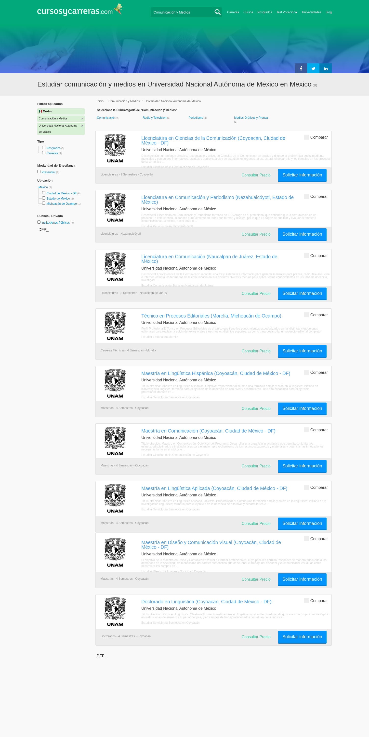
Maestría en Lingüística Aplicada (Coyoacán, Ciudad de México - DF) (214, 488)
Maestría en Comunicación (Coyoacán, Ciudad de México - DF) (208, 431)
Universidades (311, 12)
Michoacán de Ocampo (61, 203)
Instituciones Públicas (57, 222)
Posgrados (264, 12)
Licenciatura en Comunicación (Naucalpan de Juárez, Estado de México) (209, 259)
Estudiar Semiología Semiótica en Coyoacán (170, 397)
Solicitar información (302, 175)
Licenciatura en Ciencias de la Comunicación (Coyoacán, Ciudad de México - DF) (213, 140)
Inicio (100, 101)
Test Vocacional (287, 12)
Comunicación (106, 117)
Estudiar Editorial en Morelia (159, 337)
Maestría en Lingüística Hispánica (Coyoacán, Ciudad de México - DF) (215, 373)
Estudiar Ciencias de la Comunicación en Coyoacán (175, 167)
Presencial (48, 172)
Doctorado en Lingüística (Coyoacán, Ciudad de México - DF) (206, 601)
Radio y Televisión (155, 117)
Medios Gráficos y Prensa (251, 117)
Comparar (316, 137)
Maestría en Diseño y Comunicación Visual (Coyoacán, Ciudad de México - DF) (211, 545)
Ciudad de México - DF (61, 193)
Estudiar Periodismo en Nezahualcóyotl (167, 226)
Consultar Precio (256, 175)
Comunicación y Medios (124, 101)
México (44, 187)
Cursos (248, 12)
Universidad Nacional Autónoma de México (173, 101)
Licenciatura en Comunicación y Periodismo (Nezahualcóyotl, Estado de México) (217, 200)
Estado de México (58, 198)
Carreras (233, 12)
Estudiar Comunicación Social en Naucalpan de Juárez (177, 285)
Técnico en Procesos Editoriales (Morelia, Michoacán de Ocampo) (211, 315)
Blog (329, 12)
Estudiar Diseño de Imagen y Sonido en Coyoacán (174, 571)
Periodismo (196, 117)
